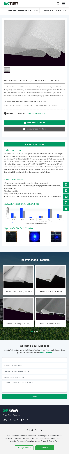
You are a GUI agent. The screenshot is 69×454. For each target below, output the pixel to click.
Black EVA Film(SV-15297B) (50, 324)
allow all (44, 448)
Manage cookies (24, 448)
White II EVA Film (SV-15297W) (18, 324)
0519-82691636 (15, 420)
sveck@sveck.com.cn (38, 113)
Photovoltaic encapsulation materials (22, 10)
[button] (32, 331)
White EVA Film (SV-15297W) (51, 292)
